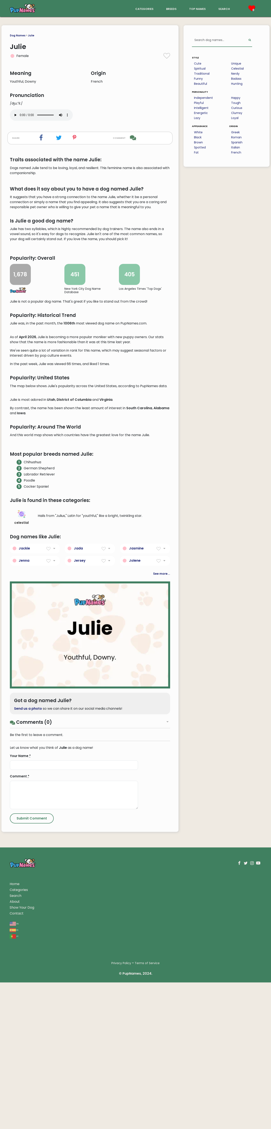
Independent (203, 98)
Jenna (24, 809)
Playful (199, 103)
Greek (235, 132)
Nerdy (235, 73)
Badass (236, 79)
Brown (198, 142)
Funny (198, 79)
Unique (236, 63)
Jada (78, 796)
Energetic (201, 113)
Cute (197, 63)
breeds (171, 8)
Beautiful (200, 84)
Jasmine (136, 796)
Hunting (236, 84)
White (198, 132)
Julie (31, 35)
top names (197, 8)
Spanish (236, 142)
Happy (235, 98)
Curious (236, 108)
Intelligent (201, 108)
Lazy (197, 118)
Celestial (237, 68)
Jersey (80, 809)
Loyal (234, 118)
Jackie (24, 796)
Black (198, 137)
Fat (196, 152)
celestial (21, 766)
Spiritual (200, 68)
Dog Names (17, 35)
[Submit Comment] (32, 1067)
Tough (236, 103)
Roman (236, 137)
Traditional (202, 73)
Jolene (135, 809)
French (236, 152)
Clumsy (236, 113)
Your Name (20, 1004)
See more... (161, 822)
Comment (19, 1025)
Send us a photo (28, 957)
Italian (235, 147)
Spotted (200, 147)
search (224, 8)
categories (144, 8)
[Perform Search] (249, 40)
